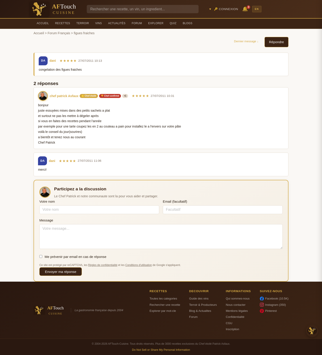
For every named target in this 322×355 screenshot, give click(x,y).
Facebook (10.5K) (274, 299)
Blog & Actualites (200, 310)
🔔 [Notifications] (245, 8)
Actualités (116, 23)
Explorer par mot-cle (163, 310)
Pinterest (268, 311)
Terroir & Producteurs (203, 304)
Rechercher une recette (165, 304)
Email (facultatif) (175, 201)
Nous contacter (236, 304)
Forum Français (59, 33)
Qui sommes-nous (238, 298)
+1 (125, 96)
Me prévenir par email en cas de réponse (72, 257)
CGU (229, 323)
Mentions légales (237, 310)
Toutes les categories (163, 298)
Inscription (232, 329)
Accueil (43, 23)
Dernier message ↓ (246, 41)
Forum (137, 23)
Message (46, 220)
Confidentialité (235, 317)
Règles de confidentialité (102, 265)
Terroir (82, 23)
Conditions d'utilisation (138, 265)
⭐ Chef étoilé (88, 96)
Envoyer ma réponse (60, 272)
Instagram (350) (273, 305)
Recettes (62, 23)
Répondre (276, 42)
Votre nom (47, 201)
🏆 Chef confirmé (110, 96)
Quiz (173, 23)
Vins (98, 23)
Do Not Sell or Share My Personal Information (161, 349)
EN (257, 9)
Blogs (187, 23)
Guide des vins (199, 298)
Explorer (155, 23)
